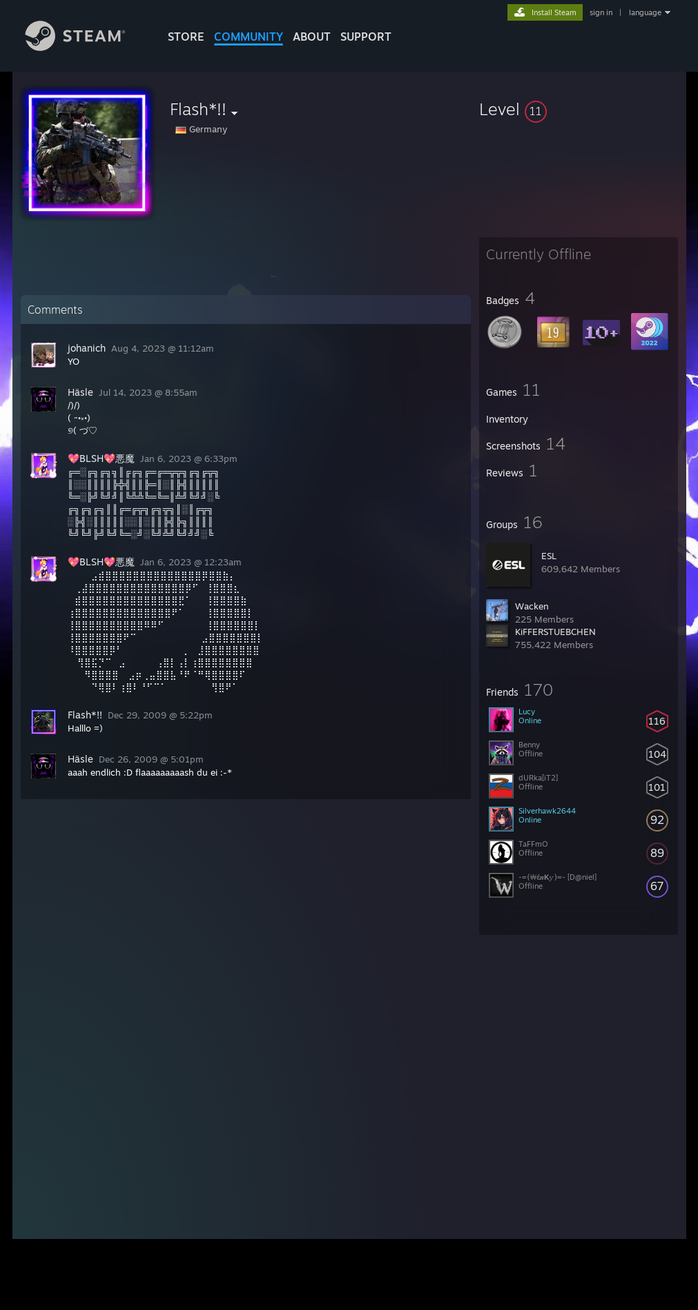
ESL (548, 555)
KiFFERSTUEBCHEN (555, 631)
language (645, 12)
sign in (601, 12)
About (312, 36)
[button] (578, 109)
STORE (186, 36)
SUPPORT (365, 36)
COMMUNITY (248, 36)
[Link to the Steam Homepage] (85, 47)
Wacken (532, 606)
